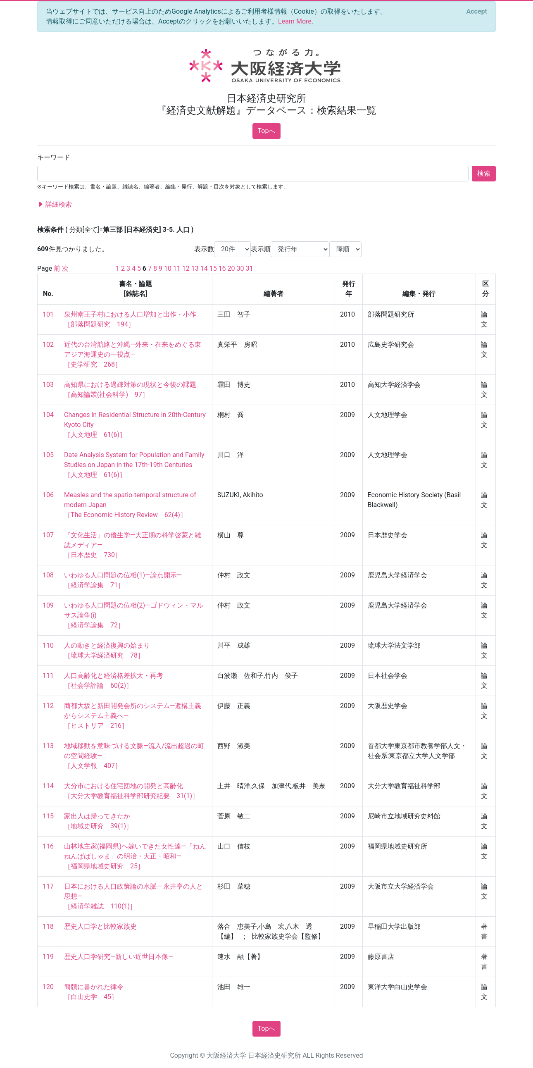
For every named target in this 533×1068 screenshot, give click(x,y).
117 (48, 886)
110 (48, 645)
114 (48, 786)
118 (48, 926)
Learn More (295, 21)
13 (195, 268)
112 (48, 706)
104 (48, 415)
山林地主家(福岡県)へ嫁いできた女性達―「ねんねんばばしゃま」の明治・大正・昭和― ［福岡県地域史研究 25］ (135, 856)
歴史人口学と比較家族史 (100, 926)
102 (48, 344)
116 (48, 846)
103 (48, 385)
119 (48, 957)
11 (177, 268)
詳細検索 (54, 205)
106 (48, 495)
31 (249, 268)
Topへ (267, 131)
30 (240, 268)
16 (222, 268)
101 (48, 314)
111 (48, 675)
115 (48, 816)
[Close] (476, 11)
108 (48, 575)
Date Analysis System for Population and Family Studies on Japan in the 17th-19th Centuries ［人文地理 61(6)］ (135, 465)
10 (167, 268)
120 (48, 987)
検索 (483, 173)
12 (186, 268)
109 (48, 605)
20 (231, 268)
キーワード (53, 157)
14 (204, 268)
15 (213, 268)
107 (48, 535)
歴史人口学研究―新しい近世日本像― (119, 957)
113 (48, 746)
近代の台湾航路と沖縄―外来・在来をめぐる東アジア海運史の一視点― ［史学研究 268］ (133, 354)
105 (48, 455)
